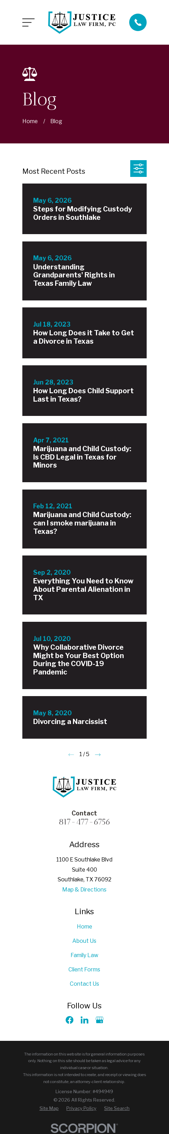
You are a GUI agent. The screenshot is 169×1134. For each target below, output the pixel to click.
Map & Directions (84, 889)
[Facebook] (69, 1020)
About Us (84, 941)
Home (84, 926)
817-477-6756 (84, 822)
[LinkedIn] (84, 1020)
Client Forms (84, 969)
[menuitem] (49, 1108)
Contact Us (84, 983)
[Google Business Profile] (99, 1020)
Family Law (84, 955)
